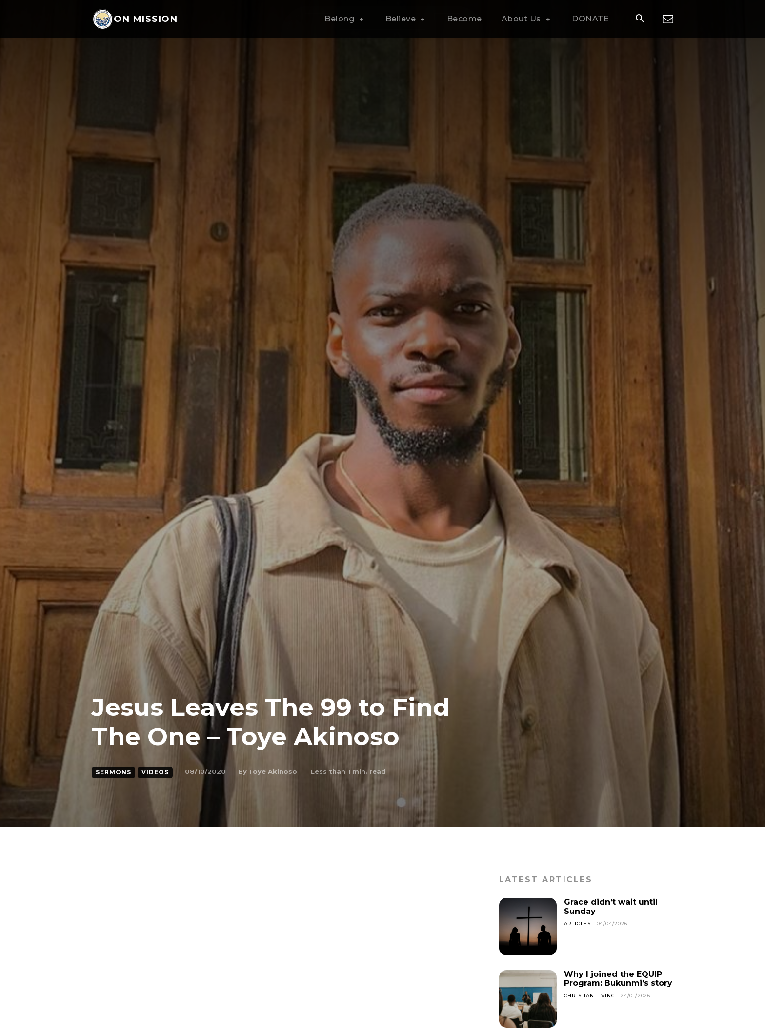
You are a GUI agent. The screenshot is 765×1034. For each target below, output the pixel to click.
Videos (155, 772)
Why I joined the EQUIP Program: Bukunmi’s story (618, 979)
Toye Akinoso (272, 771)
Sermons (113, 772)
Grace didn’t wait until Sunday (611, 906)
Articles (577, 923)
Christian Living (589, 996)
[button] (639, 19)
